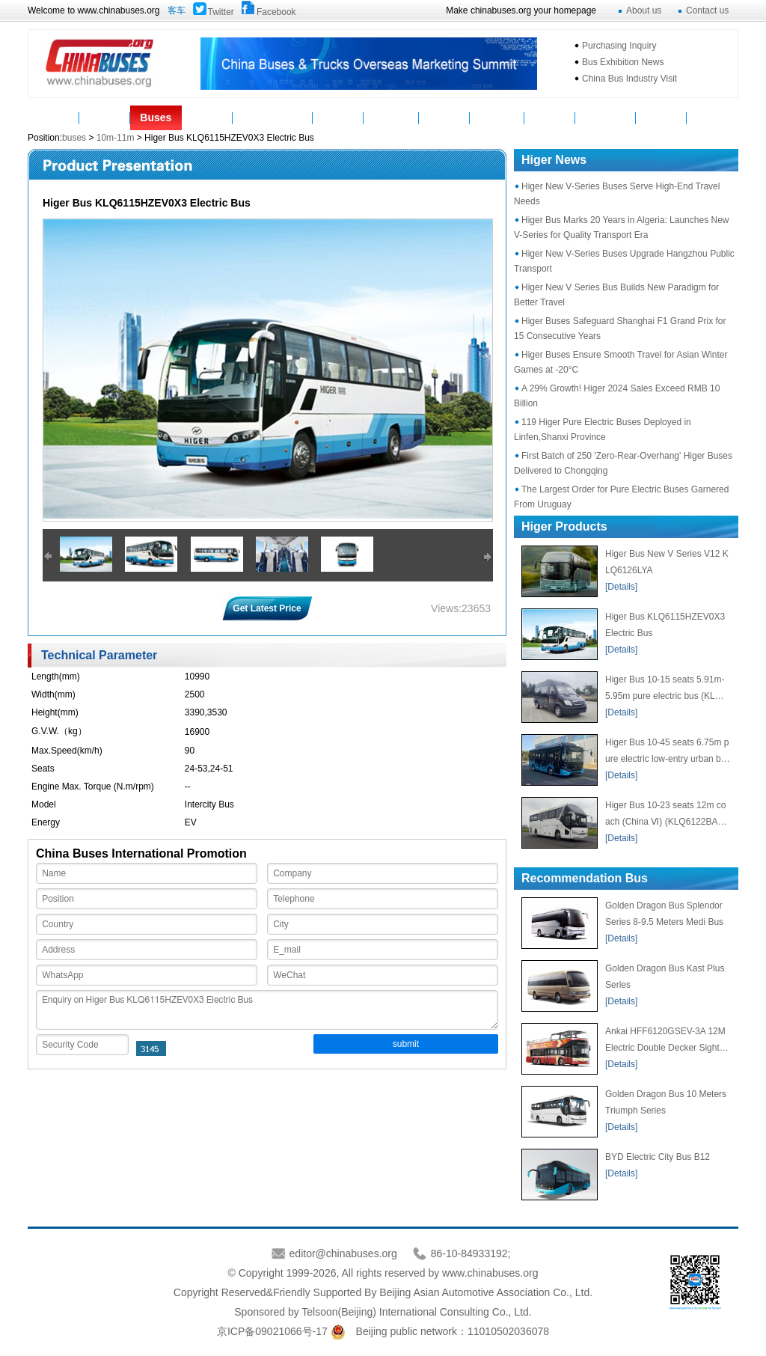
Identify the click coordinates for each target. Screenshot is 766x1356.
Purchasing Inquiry (619, 45)
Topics (549, 117)
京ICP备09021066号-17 (272, 1331)
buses (75, 137)
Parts (207, 117)
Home (53, 117)
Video (338, 117)
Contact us (707, 10)
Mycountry (605, 117)
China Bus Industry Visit (629, 78)
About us (643, 10)
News (104, 117)
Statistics (497, 117)
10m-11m (115, 137)
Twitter (221, 12)
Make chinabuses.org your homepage (521, 10)
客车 (177, 10)
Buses (155, 117)
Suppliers (391, 117)
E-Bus (661, 117)
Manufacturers (272, 117)
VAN (712, 117)
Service (444, 117)
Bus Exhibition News (623, 62)
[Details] (621, 586)
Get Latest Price (267, 608)
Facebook (276, 12)
